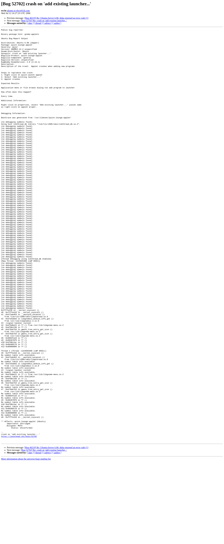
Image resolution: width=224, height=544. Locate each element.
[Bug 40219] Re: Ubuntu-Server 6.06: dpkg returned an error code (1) (56, 18)
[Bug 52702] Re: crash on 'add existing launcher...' (44, 20)
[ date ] (30, 23)
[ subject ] (47, 23)
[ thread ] (38, 23)
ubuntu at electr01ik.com (18, 10)
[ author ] (57, 23)
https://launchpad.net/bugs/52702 (19, 518)
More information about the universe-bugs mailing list (26, 541)
